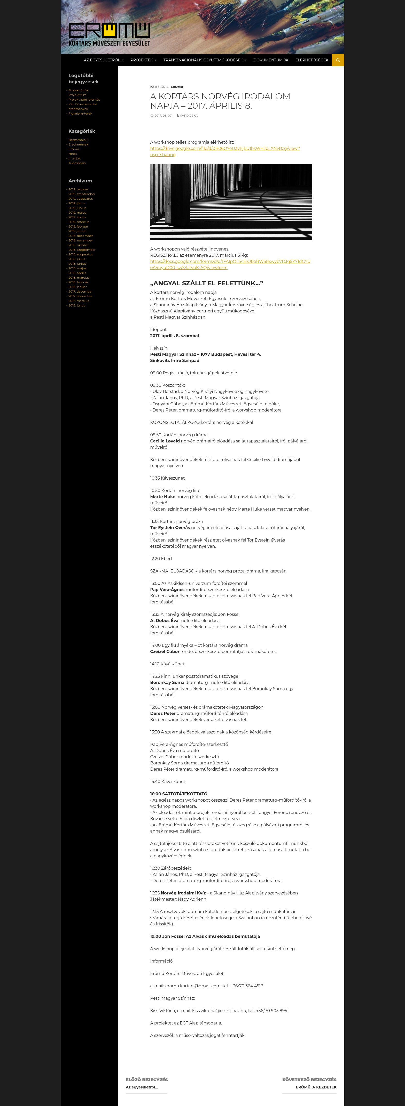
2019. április (77, 217)
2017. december (80, 291)
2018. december (80, 236)
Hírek (72, 154)
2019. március (78, 222)
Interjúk (74, 158)
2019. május (77, 212)
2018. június (77, 263)
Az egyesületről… (147, 1082)
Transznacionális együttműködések (203, 60)
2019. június (77, 208)
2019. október (78, 189)
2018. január (77, 287)
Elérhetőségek (312, 60)
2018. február (78, 282)
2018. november (80, 240)
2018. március (78, 277)
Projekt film (77, 95)
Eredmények (78, 144)
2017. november (80, 296)
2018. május (77, 268)
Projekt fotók (78, 90)
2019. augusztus (80, 198)
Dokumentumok (271, 60)
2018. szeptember (82, 250)
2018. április (77, 273)
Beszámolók (78, 140)
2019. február (78, 226)
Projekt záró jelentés (84, 99)
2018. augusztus (80, 254)
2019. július (76, 203)
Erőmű (177, 87)
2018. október (78, 245)
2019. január (77, 231)
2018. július (76, 259)
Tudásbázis (76, 163)
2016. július (76, 305)
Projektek (142, 60)
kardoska (189, 115)
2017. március (78, 301)
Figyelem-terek (80, 113)
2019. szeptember (81, 194)
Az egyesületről (102, 60)
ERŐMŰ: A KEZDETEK (309, 1082)
